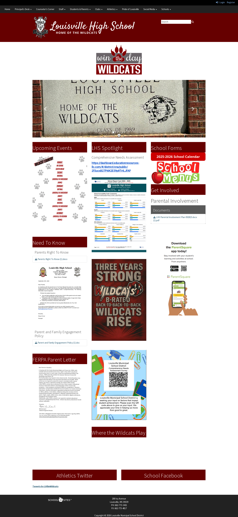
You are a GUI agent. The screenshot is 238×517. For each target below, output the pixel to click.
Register (231, 2)
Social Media (150, 9)
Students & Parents (80, 9)
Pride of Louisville (130, 9)
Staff (62, 9)
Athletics (112, 9)
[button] (45, 108)
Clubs (98, 9)
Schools (166, 9)
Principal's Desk (23, 9)
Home (7, 9)
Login (220, 2)
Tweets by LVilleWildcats (45, 486)
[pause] (119, 135)
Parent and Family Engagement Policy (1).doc (57, 342)
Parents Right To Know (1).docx (51, 259)
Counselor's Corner (45, 9)
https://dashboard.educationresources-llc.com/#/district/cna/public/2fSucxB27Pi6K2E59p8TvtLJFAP (115, 166)
